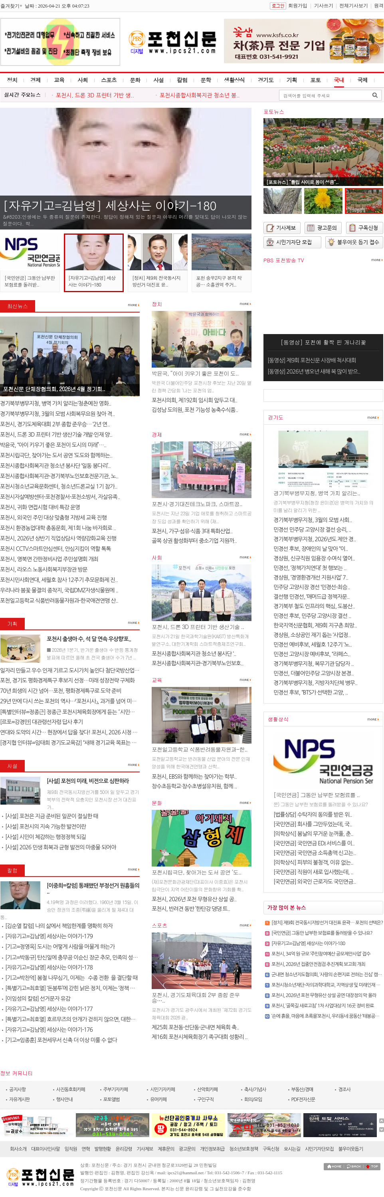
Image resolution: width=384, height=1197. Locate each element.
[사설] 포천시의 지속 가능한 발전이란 (44, 826)
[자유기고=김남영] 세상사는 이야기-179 (47, 936)
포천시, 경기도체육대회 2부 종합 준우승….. (196, 997)
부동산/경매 (302, 1089)
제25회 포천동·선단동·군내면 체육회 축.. (195, 1027)
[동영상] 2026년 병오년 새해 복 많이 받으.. (313, 371)
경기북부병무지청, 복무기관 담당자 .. (313, 664)
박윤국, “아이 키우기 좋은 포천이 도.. (195, 373)
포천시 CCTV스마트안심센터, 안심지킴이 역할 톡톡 (55, 549)
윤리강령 (123, 1149)
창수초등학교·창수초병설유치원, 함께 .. (194, 786)
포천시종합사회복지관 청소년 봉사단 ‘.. (194, 654)
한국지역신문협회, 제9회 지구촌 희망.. (314, 625)
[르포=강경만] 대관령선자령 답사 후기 (41, 722)
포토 (315, 80)
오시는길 (292, 1149)
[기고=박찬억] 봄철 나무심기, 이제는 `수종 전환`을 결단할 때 (69, 978)
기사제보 (145, 1149)
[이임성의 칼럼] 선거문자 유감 (36, 998)
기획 (292, 80)
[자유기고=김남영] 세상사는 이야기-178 (47, 967)
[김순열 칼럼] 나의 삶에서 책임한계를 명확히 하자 (57, 926)
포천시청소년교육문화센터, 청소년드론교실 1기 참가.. (58, 486)
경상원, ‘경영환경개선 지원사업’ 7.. (310, 577)
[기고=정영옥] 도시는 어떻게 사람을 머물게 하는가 (58, 947)
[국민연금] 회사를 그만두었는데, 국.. (312, 824)
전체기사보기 (353, 5)
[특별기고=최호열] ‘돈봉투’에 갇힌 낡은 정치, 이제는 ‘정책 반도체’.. (75, 988)
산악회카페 (207, 1089)
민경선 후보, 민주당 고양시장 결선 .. (312, 616)
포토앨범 (111, 1099)
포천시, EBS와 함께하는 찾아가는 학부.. (194, 777)
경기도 (265, 80)
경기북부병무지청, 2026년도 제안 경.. (314, 539)
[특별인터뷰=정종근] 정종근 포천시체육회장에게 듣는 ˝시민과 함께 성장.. (79, 712)
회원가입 (297, 5)
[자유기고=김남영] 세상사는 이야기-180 (109, 205)
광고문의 (187, 1149)
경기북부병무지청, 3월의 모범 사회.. (312, 520)
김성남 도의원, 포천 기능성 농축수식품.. (195, 410)
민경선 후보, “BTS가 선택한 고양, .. (310, 692)
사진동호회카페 (70, 1089)
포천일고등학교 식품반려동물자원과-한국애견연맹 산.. (59, 600)
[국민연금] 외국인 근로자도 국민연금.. (314, 881)
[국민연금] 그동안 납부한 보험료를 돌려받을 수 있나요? (321, 933)
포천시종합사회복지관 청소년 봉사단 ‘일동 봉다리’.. (55, 466)
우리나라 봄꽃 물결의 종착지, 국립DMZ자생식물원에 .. (59, 590)
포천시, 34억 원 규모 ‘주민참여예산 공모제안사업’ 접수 (320, 954)
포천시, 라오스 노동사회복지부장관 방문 (43, 569)
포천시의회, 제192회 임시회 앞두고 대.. (194, 400)
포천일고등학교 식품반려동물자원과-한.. (199, 749)
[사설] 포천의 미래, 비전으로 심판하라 (88, 781)
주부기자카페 (115, 1089)
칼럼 (182, 80)
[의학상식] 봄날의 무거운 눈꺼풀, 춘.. (313, 834)
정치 (12, 80)
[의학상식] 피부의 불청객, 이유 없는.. (313, 862)
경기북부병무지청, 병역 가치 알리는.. (316, 493)
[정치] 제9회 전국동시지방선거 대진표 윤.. (156, 281)
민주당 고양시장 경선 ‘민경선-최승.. (311, 587)
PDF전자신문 (303, 1099)
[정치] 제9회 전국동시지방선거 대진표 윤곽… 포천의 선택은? (327, 922)
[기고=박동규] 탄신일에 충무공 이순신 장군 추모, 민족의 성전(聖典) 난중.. (83, 957)
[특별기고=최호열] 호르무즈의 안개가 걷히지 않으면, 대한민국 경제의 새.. (83, 1019)
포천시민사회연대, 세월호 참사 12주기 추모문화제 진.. (59, 580)
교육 (59, 80)
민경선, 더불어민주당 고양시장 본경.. (313, 673)
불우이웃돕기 (350, 1149)
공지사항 (17, 1089)
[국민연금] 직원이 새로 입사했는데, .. (313, 872)
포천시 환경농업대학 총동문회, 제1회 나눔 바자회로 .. (58, 528)
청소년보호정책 (243, 1149)
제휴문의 (166, 1149)
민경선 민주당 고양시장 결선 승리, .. (312, 529)
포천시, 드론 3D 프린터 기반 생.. (95, 95)
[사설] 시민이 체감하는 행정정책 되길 (44, 837)
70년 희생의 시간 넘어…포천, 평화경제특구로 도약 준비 (60, 691)
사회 (82, 80)
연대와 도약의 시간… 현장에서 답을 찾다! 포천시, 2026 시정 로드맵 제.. (78, 732)
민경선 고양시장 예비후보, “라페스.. (311, 654)
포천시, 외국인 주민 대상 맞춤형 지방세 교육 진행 (53, 517)
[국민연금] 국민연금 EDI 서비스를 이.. (313, 843)
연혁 (85, 1149)
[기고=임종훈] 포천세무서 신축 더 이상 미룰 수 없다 (59, 1040)
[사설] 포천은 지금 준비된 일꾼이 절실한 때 (50, 816)
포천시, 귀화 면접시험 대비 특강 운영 (40, 507)
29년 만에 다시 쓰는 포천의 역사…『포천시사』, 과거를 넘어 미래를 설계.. (77, 701)
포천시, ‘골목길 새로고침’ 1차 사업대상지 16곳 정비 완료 (322, 1005)
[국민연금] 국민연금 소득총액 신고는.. (314, 853)
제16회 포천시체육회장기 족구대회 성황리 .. (199, 1037)
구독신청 (271, 1149)
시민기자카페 (162, 1089)
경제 (35, 80)
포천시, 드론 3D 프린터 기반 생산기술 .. (198, 627)
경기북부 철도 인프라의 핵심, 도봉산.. (314, 606)
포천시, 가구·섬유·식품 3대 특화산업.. (192, 531)
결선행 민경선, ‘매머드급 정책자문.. (311, 596)
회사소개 (18, 1149)
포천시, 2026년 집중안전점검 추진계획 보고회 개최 (318, 964)
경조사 (344, 1089)
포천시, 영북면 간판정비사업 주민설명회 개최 (49, 559)
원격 (379, 5)
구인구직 (205, 1099)
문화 (135, 80)
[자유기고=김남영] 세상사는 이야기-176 (47, 1030)
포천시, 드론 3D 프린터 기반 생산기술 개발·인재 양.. (56, 434)
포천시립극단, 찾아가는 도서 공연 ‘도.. (196, 872)
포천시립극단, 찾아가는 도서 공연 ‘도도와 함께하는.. (56, 455)
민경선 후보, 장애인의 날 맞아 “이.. (310, 549)
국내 (339, 80)
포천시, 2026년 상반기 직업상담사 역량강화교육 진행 (58, 538)
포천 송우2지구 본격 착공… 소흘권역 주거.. (218, 281)
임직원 (71, 1149)
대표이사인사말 (45, 1149)
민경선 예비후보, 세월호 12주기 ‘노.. (312, 644)
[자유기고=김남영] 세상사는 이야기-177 (47, 1009)
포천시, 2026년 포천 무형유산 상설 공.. (194, 899)
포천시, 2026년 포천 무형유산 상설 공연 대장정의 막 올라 (323, 995)
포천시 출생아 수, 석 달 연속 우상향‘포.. (89, 639)
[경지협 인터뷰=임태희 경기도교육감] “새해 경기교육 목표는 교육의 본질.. (80, 743)
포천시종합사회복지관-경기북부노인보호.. (197, 663)
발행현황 (103, 1149)
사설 (158, 80)
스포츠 (109, 80)
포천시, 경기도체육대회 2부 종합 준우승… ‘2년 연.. (55, 424)
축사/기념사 (255, 1089)
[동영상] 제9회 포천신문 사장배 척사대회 (311, 360)
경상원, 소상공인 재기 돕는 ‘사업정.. (311, 635)
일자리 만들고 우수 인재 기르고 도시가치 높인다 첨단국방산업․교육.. (74, 670)
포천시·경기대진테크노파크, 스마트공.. (197, 504)
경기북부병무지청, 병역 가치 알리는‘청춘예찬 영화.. (55, 403)
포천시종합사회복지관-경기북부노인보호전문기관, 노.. (59, 476)
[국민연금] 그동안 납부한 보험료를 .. (316, 795)
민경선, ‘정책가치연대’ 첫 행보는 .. (309, 568)
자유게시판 (19, 1099)
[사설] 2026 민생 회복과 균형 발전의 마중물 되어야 (59, 847)
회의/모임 (253, 1099)
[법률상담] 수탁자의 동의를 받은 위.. (312, 814)
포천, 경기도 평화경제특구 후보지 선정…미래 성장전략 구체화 (67, 680)
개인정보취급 (212, 1149)
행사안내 (64, 1099)
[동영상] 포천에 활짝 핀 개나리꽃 (323, 342)
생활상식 (234, 80)
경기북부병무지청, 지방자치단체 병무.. (315, 683)
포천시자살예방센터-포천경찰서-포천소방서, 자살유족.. (60, 497)
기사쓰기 (323, 5)
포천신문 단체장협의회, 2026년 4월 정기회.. (54, 389)
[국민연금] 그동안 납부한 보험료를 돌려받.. (29, 281)
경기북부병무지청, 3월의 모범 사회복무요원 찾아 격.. (57, 414)
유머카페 (158, 1099)
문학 (205, 80)
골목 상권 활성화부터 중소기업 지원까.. (194, 541)
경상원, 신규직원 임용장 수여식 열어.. (314, 558)
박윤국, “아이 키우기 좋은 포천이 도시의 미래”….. (53, 445)
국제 (362, 80)
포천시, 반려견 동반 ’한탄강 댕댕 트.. (191, 909)
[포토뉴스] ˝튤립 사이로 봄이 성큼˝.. (302, 181)
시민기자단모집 (319, 1149)
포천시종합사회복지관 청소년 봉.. (200, 95)
